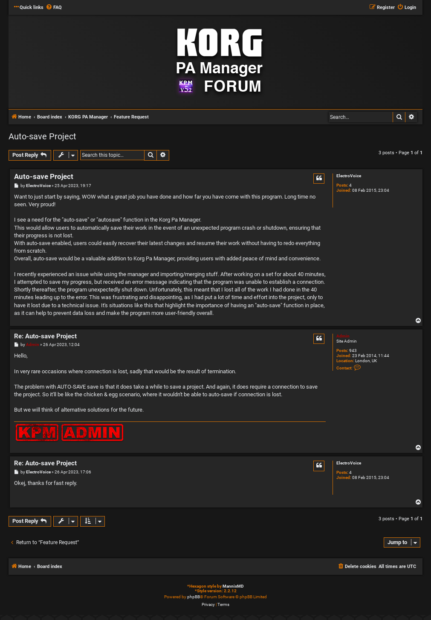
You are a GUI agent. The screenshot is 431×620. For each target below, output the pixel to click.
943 (353, 350)
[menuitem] (54, 8)
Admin (343, 336)
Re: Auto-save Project (45, 336)
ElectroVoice (348, 175)
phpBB (193, 596)
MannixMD (233, 586)
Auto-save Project (42, 136)
